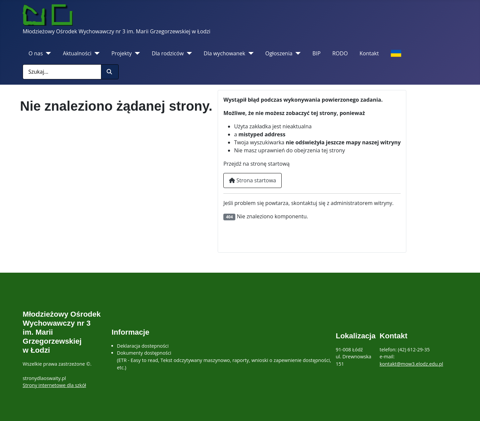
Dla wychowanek (224, 53)
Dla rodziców (168, 53)
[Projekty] (136, 53)
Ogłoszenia (279, 53)
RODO (340, 53)
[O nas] (47, 53)
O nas (36, 53)
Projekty (121, 53)
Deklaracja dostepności (143, 346)
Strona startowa (252, 180)
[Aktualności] (95, 53)
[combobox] (62, 71)
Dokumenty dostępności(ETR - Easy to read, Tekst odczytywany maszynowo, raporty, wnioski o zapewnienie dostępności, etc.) (224, 360)
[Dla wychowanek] (249, 53)
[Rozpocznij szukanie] (110, 71)
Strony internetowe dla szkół (54, 385)
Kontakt (369, 53)
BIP (316, 53)
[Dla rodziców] (188, 53)
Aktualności (77, 53)
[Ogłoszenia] (296, 53)
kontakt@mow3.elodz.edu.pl (411, 364)
